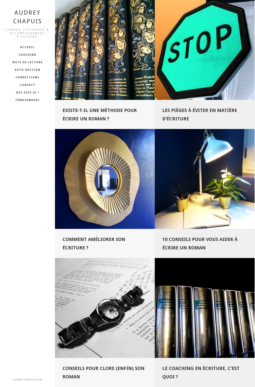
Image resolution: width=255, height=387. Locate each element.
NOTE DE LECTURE (28, 62)
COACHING (27, 54)
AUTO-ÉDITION (27, 69)
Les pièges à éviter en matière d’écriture (199, 114)
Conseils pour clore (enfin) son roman (103, 373)
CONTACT (27, 85)
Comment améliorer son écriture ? (94, 244)
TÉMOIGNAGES (27, 100)
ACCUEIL (27, 47)
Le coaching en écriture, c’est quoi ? (200, 373)
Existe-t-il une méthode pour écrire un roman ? (100, 114)
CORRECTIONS (27, 77)
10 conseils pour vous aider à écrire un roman (200, 244)
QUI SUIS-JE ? (27, 92)
